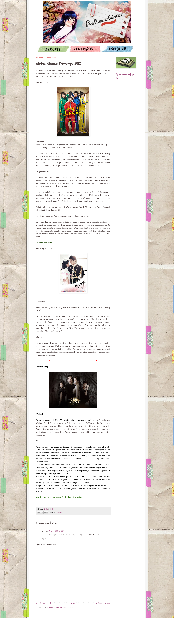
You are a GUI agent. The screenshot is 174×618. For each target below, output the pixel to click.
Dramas (59, 512)
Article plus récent (43, 603)
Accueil (73, 603)
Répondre (45, 538)
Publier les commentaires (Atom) (60, 607)
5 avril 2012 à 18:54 (56, 531)
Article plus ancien (103, 603)
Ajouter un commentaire (46, 544)
